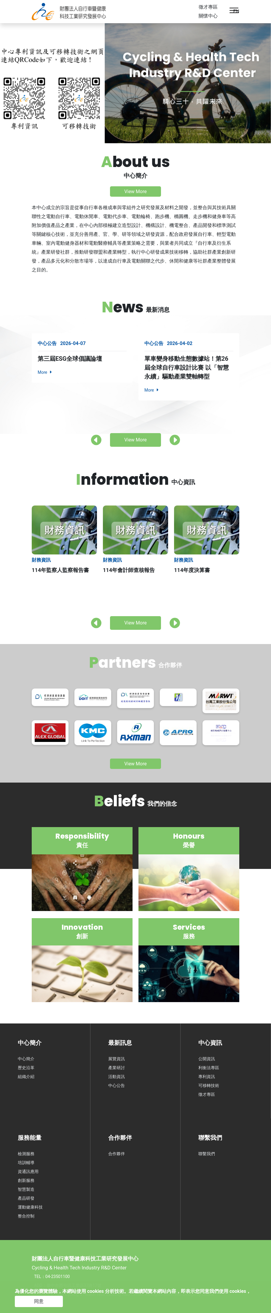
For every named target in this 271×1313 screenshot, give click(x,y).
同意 (39, 1301)
